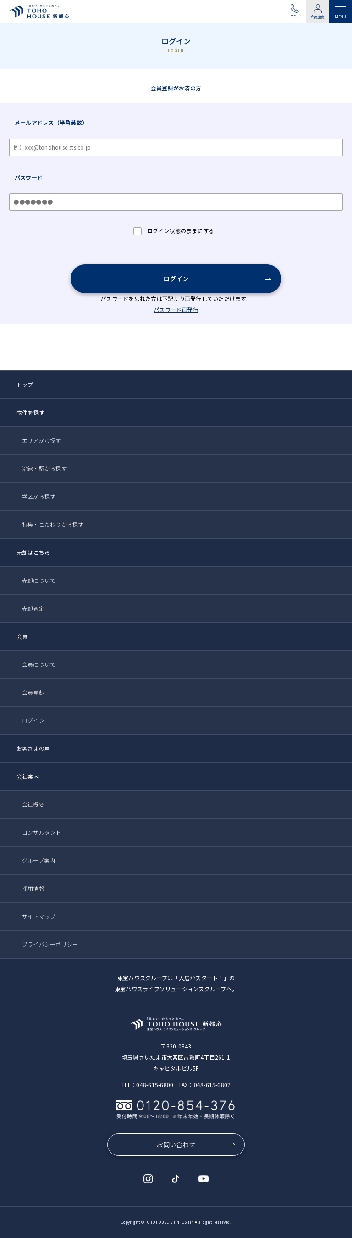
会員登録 (317, 16)
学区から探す (38, 496)
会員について (38, 664)
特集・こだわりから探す (53, 524)
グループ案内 (38, 860)
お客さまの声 (33, 748)
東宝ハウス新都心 (40, 11)
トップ (24, 384)
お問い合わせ (175, 1144)
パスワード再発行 (176, 309)
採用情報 (33, 888)
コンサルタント (41, 832)
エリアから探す (41, 440)
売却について (38, 580)
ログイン (176, 278)
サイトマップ (38, 916)
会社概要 (33, 804)
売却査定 (33, 608)
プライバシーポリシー (50, 944)
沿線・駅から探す (44, 468)
